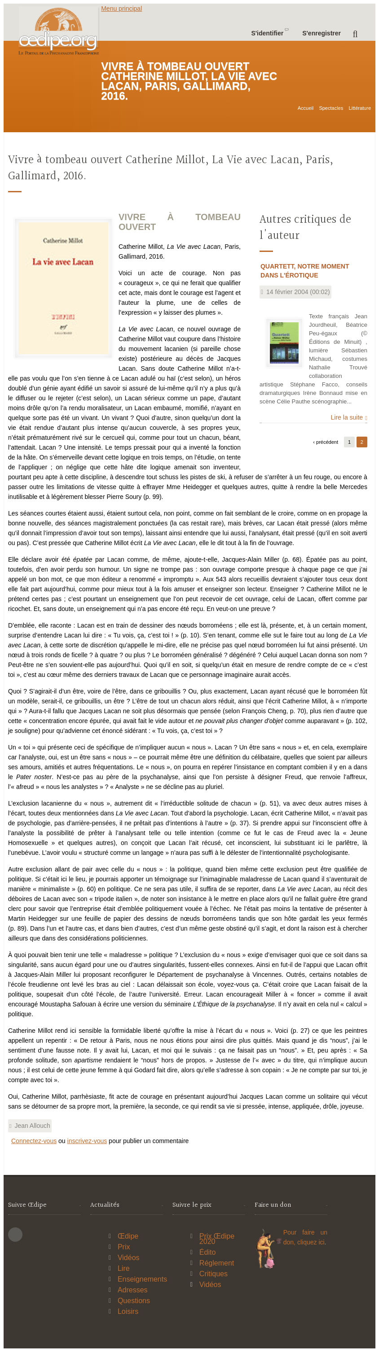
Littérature (359, 108)
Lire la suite (347, 417)
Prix (124, 1247)
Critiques (213, 1274)
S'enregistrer (321, 33)
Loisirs (128, 1311)
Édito (207, 1252)
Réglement (216, 1263)
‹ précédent (325, 442)
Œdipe (128, 1236)
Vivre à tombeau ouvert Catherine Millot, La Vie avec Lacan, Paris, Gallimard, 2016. (170, 168)
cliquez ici (311, 1242)
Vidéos (129, 1257)
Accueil (305, 108)
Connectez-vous (34, 1140)
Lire (124, 1268)
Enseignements (142, 1279)
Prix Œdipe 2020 (216, 1238)
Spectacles (331, 108)
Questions (134, 1300)
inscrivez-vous (87, 1140)
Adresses (133, 1290)
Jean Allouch (32, 1125)
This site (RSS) (15, 1234)
